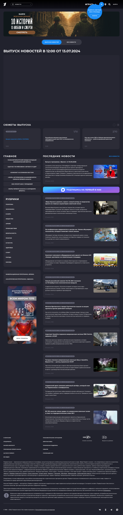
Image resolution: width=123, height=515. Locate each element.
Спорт (8, 252)
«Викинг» (50, 473)
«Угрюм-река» (43, 473)
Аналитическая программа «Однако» (20, 279)
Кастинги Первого (8, 453)
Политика (9, 204)
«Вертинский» (72, 473)
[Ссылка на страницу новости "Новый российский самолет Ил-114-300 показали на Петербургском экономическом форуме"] (81, 286)
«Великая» (64, 473)
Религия (9, 238)
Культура (9, 243)
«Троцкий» (57, 473)
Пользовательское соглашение (52, 437)
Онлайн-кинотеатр (9, 445)
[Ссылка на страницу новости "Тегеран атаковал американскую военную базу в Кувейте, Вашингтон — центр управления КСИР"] (81, 365)
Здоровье (9, 247)
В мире (8, 214)
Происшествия (11, 228)
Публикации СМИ (48, 453)
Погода (8, 257)
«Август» (6, 473)
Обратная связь (47, 441)
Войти (115, 4)
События (45, 449)
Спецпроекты (7, 441)
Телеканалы (107, 490)
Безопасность (11, 233)
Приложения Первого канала (12, 449)
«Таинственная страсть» (84, 473)
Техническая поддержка (50, 445)
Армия (8, 223)
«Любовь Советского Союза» (18, 473)
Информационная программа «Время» (20, 274)
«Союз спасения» (32, 473)
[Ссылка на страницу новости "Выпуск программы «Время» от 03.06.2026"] (81, 171)
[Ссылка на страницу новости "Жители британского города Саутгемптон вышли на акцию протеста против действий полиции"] (81, 312)
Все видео (6, 457)
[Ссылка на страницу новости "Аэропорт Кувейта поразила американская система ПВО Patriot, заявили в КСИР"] (81, 339)
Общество (9, 219)
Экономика (10, 209)
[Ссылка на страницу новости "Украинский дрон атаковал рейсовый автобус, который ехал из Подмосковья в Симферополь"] (81, 390)
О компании (7, 437)
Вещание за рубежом (107, 438)
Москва (8, 262)
